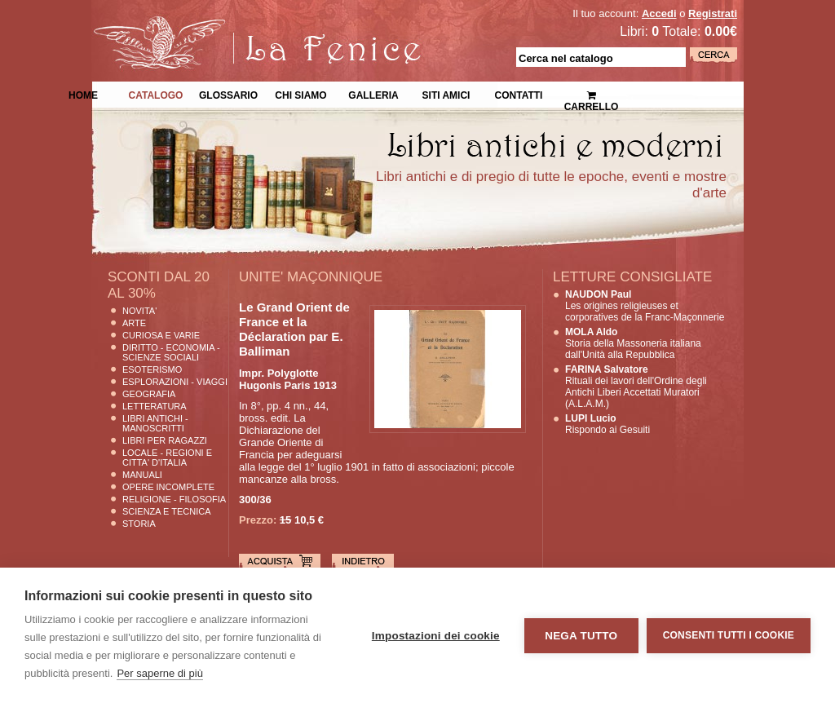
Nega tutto (581, 636)
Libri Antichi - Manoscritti (155, 423)
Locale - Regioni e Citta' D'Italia (167, 457)
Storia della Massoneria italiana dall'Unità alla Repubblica (633, 343)
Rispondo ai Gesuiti (607, 424)
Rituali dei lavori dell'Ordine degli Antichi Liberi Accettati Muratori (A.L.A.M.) (636, 386)
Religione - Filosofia (174, 499)
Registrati (712, 13)
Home (83, 94)
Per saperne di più (160, 673)
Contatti (519, 94)
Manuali (142, 475)
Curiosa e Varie (161, 335)
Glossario (228, 94)
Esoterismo (152, 369)
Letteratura (154, 406)
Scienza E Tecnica (166, 511)
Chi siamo (300, 94)
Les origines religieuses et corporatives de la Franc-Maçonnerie (644, 306)
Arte (134, 323)
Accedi (659, 13)
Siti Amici (446, 94)
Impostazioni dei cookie (436, 636)
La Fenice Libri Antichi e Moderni (234, 24)
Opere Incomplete (168, 487)
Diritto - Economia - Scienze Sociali (171, 352)
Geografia (148, 394)
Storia (139, 523)
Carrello (591, 94)
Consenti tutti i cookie (728, 635)
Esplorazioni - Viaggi (175, 382)
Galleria (373, 94)
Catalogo (156, 94)
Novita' (139, 311)
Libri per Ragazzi (164, 440)
